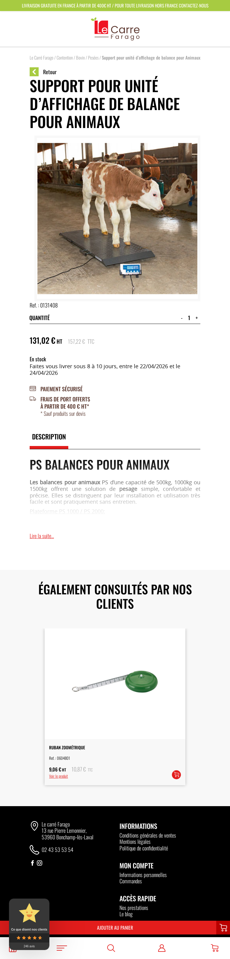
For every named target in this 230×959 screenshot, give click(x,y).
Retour (43, 71)
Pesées (93, 57)
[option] (115, 706)
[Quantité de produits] (189, 318)
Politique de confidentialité (143, 848)
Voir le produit (58, 776)
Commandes (130, 881)
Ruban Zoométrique (67, 747)
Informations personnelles (143, 875)
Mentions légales (135, 841)
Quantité (39, 318)
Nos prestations (133, 907)
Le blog (126, 914)
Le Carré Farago (41, 57)
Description (49, 436)
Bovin (80, 57)
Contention (65, 57)
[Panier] (214, 948)
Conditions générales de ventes (147, 835)
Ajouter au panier (115, 927)
